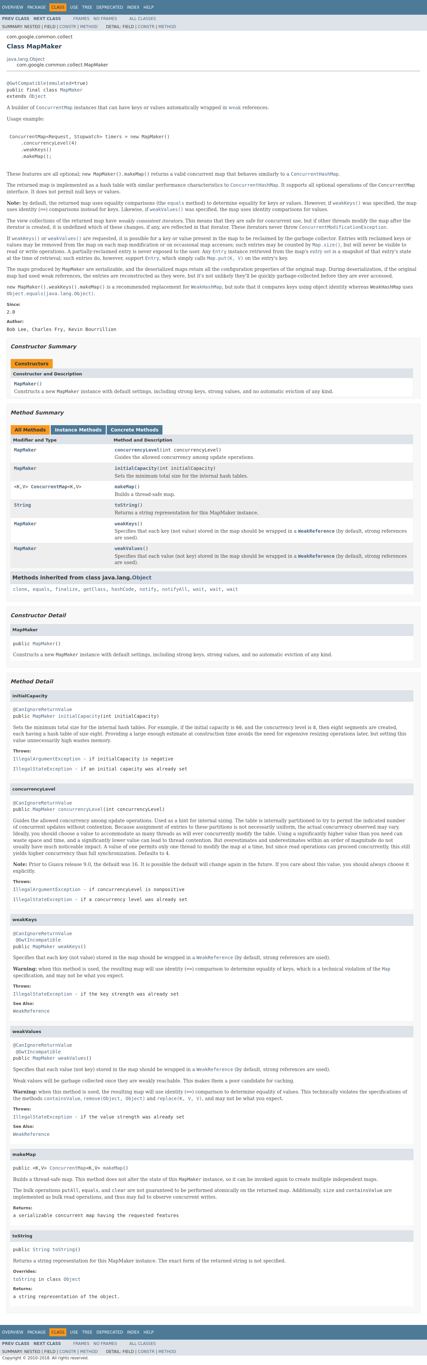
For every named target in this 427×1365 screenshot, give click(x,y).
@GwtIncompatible (38, 940)
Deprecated (109, 7)
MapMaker (71, 90)
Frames (81, 18)
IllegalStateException (42, 769)
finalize (66, 589)
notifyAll (174, 589)
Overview (12, 7)
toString (126, 505)
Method (89, 26)
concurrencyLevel (137, 450)
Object (37, 96)
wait (198, 589)
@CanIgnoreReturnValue (42, 709)
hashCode (122, 589)
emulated (60, 83)
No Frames (105, 18)
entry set (320, 251)
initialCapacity (136, 468)
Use (74, 7)
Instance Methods (78, 430)
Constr (67, 26)
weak (235, 107)
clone (20, 589)
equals (41, 589)
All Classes (142, 18)
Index (133, 7)
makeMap (124, 486)
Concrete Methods (135, 430)
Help (148, 7)
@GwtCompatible (26, 83)
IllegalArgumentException (46, 758)
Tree (87, 7)
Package (36, 7)
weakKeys (126, 523)
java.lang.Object (26, 59)
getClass (94, 589)
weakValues (129, 548)
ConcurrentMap (49, 486)
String (22, 505)
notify (147, 589)
